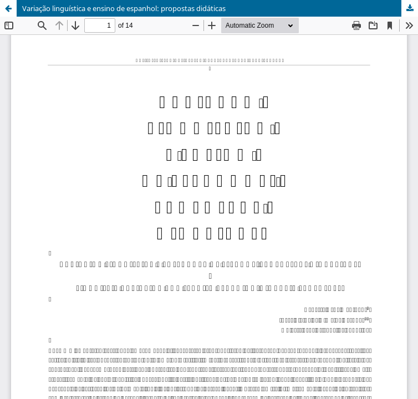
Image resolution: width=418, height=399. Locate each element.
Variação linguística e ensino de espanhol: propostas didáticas (124, 8)
